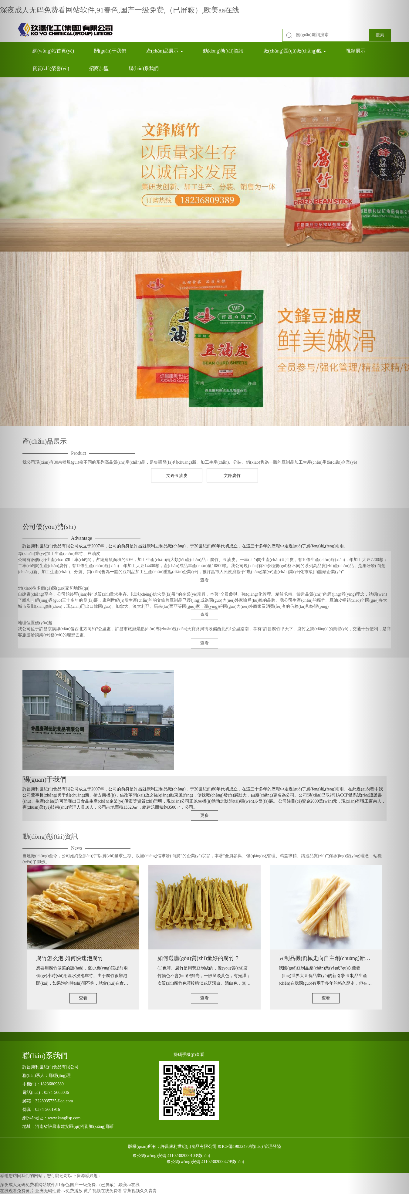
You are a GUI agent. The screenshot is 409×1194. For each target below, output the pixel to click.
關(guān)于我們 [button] (110, 50)
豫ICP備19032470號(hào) (240, 1146)
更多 (204, 815)
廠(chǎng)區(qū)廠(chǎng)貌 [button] (294, 50)
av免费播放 (72, 1191)
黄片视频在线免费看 (103, 1191)
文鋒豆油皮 (177, 475)
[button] (30, 597)
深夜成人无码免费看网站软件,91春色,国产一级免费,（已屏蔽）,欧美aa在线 (119, 10)
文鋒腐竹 (232, 475)
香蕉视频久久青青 (140, 1191)
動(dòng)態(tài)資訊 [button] (223, 50)
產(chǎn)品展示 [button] (164, 50)
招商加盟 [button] (99, 68)
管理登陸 (272, 1146)
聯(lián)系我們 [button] (144, 68)
